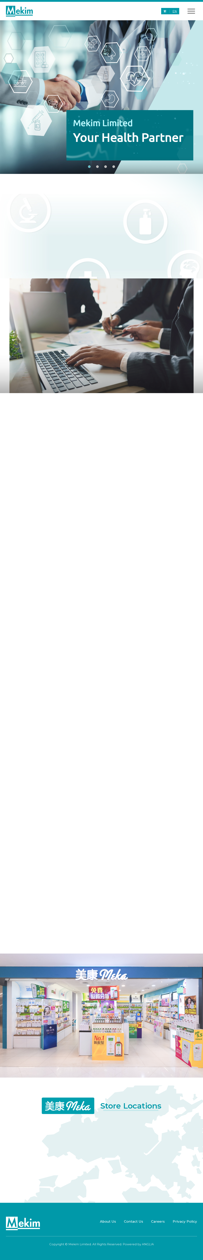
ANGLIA (148, 1244)
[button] (89, 166)
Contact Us (133, 1221)
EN (174, 11)
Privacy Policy (185, 1221)
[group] (101, 97)
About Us (108, 1221)
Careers (158, 1221)
